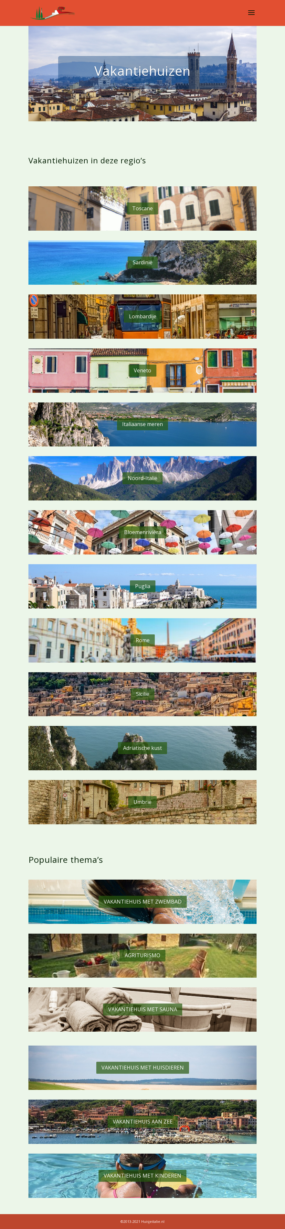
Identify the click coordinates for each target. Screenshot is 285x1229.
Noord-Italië (142, 478)
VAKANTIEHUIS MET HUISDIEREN (142, 1067)
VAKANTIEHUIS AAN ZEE (143, 1121)
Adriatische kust (142, 748)
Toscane (142, 208)
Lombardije (142, 316)
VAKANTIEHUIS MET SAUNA (142, 1009)
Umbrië (142, 802)
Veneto (142, 370)
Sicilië (142, 693)
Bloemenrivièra (142, 532)
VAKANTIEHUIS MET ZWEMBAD (143, 901)
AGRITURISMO (142, 955)
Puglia (142, 586)
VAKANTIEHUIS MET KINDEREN (142, 1175)
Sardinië (143, 262)
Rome (143, 640)
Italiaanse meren (142, 424)
